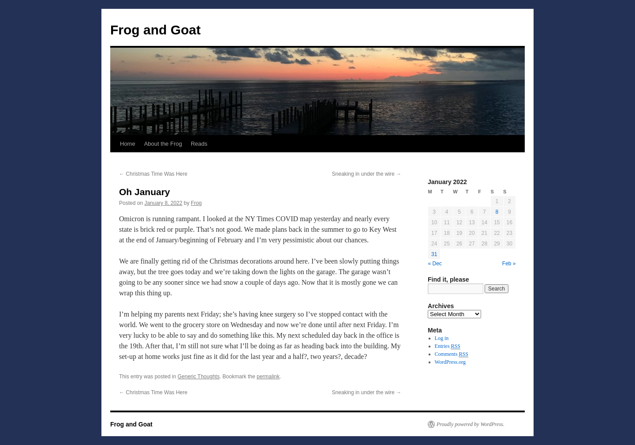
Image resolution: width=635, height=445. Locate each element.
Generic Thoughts (199, 376)
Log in (442, 338)
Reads (199, 143)
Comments (451, 354)
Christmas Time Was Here (153, 174)
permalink (268, 376)
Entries (447, 346)
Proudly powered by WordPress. (470, 424)
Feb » (509, 263)
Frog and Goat (155, 30)
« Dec (435, 263)
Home (127, 143)
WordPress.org (450, 362)
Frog (196, 203)
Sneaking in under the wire (366, 174)
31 (434, 254)
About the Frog (163, 143)
